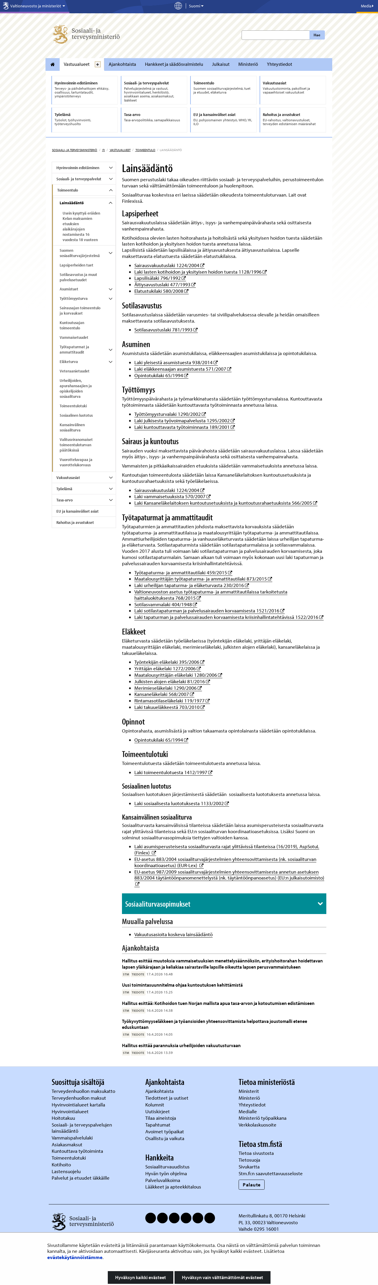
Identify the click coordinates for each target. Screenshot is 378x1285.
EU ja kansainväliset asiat (77, 511)
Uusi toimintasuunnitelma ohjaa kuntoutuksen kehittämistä (182, 985)
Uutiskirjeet (158, 1111)
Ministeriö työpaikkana (263, 1118)
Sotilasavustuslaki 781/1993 (166, 329)
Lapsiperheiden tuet (76, 265)
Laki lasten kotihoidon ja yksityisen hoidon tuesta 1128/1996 (200, 272)
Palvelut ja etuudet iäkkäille (81, 1178)
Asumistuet (69, 289)
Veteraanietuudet (74, 371)
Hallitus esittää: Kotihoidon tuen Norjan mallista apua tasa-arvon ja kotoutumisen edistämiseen (218, 1003)
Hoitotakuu (64, 1118)
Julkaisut (220, 64)
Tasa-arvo (64, 500)
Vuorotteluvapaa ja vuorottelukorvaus (76, 462)
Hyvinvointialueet (71, 1111)
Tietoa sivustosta (256, 1153)
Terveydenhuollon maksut (79, 1098)
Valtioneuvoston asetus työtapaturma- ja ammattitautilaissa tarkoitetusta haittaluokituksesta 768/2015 (210, 594)
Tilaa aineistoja (160, 1118)
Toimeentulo (145, 150)
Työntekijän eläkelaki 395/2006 (169, 662)
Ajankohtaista (122, 64)
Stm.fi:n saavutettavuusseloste (271, 1173)
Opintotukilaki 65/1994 (161, 375)
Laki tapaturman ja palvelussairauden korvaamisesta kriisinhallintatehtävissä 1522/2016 (229, 617)
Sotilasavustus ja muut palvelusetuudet (78, 277)
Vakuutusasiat (68, 477)
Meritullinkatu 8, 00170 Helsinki (272, 1215)
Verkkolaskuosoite (258, 1124)
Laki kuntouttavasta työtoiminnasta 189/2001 (184, 427)
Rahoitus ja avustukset (75, 522)
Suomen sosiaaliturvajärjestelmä (80, 253)
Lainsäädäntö (72, 202)
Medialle (248, 1111)
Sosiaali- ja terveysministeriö (74, 150)
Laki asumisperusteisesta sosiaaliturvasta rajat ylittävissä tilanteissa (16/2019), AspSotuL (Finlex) (226, 849)
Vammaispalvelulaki (73, 1137)
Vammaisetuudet (74, 337)
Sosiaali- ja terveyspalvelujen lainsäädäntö (82, 1127)
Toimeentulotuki (73, 405)
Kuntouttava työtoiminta (77, 1151)
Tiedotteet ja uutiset (167, 1098)
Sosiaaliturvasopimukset (157, 904)
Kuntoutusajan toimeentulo (72, 325)
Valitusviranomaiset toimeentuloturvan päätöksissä (76, 445)
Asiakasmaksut (67, 1144)
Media (367, 6)
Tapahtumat (157, 1124)
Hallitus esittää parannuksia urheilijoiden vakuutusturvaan (181, 1045)
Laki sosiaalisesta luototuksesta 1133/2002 (181, 803)
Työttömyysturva (74, 298)
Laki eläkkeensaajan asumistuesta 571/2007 (183, 369)
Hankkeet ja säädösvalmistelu (174, 64)
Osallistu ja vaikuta (164, 1138)
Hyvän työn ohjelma (166, 1173)
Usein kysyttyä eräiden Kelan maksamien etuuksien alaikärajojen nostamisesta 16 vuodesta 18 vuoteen (81, 226)
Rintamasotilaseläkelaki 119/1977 (172, 700)
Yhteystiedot (279, 64)
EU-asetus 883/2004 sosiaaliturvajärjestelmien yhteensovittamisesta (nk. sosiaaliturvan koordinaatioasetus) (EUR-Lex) (225, 862)
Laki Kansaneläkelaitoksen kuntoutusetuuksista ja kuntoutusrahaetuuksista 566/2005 (225, 503)
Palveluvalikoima (162, 1180)
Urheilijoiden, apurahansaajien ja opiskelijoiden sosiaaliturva (76, 388)
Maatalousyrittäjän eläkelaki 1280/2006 (178, 675)
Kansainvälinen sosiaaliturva (72, 427)
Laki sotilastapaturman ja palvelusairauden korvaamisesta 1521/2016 (209, 610)
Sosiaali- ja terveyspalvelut (78, 179)
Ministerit (249, 1091)
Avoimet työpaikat (164, 1131)
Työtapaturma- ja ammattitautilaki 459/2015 (183, 572)
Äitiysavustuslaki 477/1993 (165, 284)
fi (103, 150)
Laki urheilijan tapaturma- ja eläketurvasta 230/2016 (191, 585)
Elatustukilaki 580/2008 (161, 291)
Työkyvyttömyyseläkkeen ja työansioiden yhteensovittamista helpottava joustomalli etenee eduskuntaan (214, 1024)
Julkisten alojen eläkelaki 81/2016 (172, 681)
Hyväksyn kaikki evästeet (140, 1277)
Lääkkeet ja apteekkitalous (173, 1186)
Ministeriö (248, 64)
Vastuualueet (76, 64)
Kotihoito (61, 1164)
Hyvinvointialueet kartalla (79, 1104)
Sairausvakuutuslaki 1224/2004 (169, 265)
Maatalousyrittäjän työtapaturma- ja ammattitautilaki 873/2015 (203, 579)
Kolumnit (155, 1104)
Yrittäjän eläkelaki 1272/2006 (167, 668)
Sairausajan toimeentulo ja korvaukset (80, 310)
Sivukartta (249, 1166)
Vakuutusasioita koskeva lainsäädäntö (173, 934)
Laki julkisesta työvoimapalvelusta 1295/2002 (184, 420)
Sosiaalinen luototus (76, 415)
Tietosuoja (249, 1160)
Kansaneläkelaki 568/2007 (164, 694)
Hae (317, 34)
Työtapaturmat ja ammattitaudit (74, 349)
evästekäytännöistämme (74, 1257)
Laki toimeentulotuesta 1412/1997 (173, 772)
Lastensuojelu (67, 1171)
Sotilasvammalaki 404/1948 (165, 604)
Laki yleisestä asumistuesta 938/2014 (176, 362)
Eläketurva (69, 361)
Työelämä (64, 488)
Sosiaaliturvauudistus (167, 1166)
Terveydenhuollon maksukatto (84, 1091)
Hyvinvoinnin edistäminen (77, 167)
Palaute (252, 1184)
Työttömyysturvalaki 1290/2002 (170, 414)
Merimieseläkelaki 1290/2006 (168, 688)
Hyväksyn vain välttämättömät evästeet (222, 1277)
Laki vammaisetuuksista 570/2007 (172, 496)
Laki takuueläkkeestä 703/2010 (169, 707)
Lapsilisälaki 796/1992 (160, 278)
